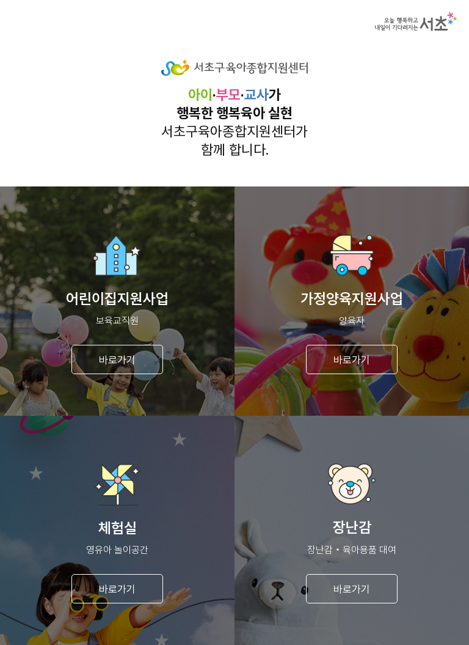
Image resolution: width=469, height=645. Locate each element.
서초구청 (416, 21)
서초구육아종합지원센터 (234, 68)
